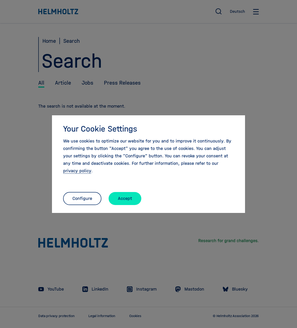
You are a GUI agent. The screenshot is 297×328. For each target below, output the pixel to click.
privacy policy (77, 170)
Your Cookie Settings (100, 129)
